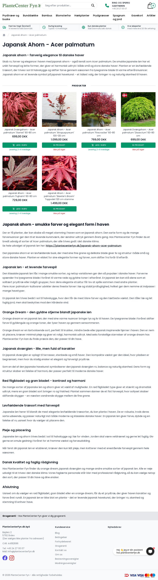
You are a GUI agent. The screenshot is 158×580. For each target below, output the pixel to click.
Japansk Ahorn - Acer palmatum (28, 35)
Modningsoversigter (65, 563)
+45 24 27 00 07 (15, 548)
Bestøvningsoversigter (67, 558)
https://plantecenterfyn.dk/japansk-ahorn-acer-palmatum (83, 245)
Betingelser (61, 537)
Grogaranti (61, 545)
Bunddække (30, 15)
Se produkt (59, 145)
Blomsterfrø (63, 15)
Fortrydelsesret (63, 541)
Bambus (47, 15)
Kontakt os (61, 550)
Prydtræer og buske (10, 17)
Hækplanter (81, 15)
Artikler (151, 15)
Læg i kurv (19, 145)
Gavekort (137, 15)
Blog (57, 532)
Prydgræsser (101, 15)
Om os (58, 554)
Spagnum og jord (119, 17)
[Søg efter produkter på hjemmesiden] (69, 5)
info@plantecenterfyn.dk (21, 551)
